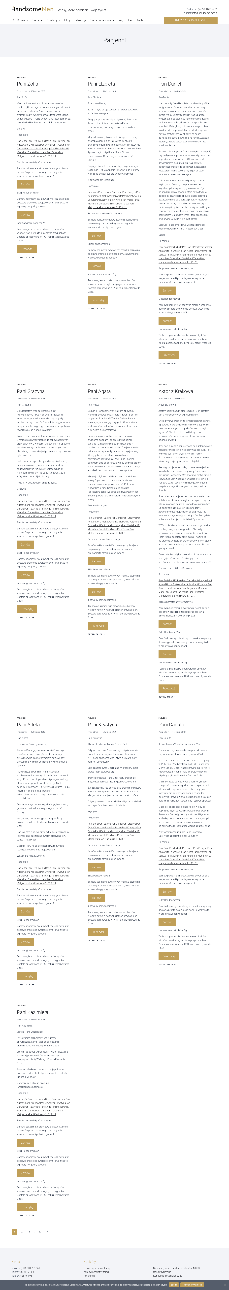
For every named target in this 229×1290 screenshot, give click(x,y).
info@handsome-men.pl (205, 13)
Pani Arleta (45, 144)
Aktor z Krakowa (31, 144)
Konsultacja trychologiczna (167, 1275)
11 (54, 156)
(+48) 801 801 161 (30, 1268)
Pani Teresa (52, 152)
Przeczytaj (27, 249)
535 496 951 (26, 1275)
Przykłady (53, 20)
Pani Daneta (29, 152)
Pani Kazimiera (32, 148)
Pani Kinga (45, 148)
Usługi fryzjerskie (162, 1272)
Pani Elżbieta (34, 141)
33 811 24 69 (27, 1272)
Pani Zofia (27, 84)
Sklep (130, 20)
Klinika (22, 20)
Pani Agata (99, 391)
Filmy (67, 20)
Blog (120, 20)
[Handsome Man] (59, 8)
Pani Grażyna (58, 141)
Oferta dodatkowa (102, 20)
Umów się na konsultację (97, 1268)
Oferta (37, 20)
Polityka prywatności (192, 1285)
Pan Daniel (46, 141)
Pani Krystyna (58, 144)
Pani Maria (56, 148)
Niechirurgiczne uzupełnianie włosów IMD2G (176, 1268)
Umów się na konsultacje (190, 20)
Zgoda (174, 1285)
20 (40, 1231)
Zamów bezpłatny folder (96, 1272)
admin (25, 91)
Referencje (80, 20)
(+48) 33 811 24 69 (208, 9)
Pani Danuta (171, 724)
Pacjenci (21, 77)
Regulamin (89, 1275)
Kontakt (141, 20)
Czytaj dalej (25, 258)
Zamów (25, 184)
